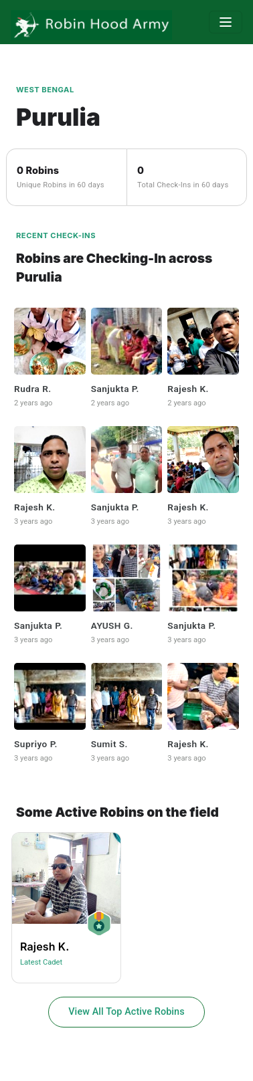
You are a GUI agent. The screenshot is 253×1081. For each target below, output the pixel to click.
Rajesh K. (188, 388)
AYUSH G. (112, 625)
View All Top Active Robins (126, 1011)
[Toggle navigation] (225, 22)
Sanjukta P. (115, 388)
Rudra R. (33, 388)
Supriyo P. (36, 744)
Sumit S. (109, 744)
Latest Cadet (41, 962)
